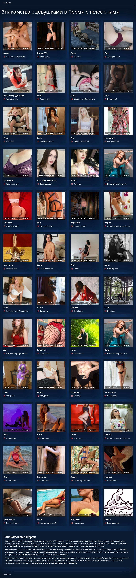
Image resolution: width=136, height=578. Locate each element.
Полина (74, 307)
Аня (72, 138)
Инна (73, 350)
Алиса (6, 53)
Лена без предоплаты (13, 95)
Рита (5, 392)
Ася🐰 (6, 307)
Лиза (73, 53)
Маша (74, 180)
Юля (106, 180)
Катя (106, 53)
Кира (39, 519)
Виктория (75, 519)
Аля (72, 265)
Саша (39, 265)
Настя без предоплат (47, 180)
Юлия (107, 307)
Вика (39, 95)
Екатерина (109, 138)
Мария (107, 222)
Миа (5, 434)
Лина (39, 434)
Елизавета (8, 180)
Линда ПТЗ (42, 53)
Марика (108, 477)
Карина (108, 434)
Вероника (8, 265)
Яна (39, 222)
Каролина (75, 222)
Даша (73, 95)
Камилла (7, 222)
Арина (107, 265)
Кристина (41, 350)
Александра (110, 392)
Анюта (107, 519)
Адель (74, 477)
